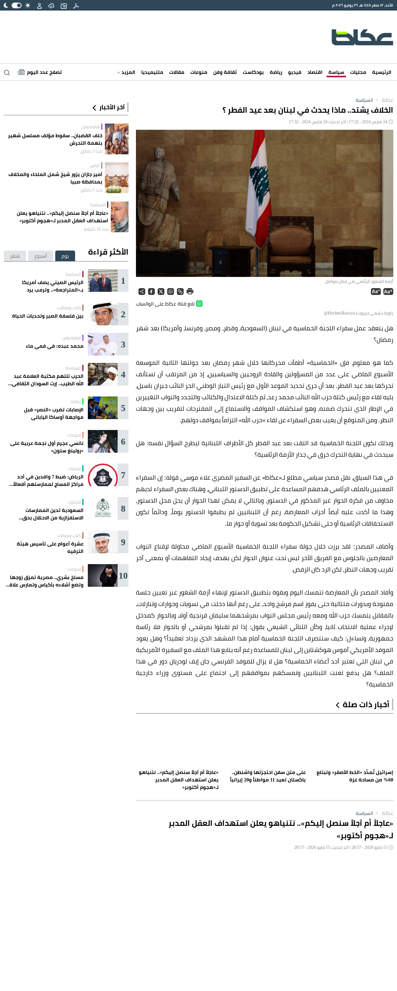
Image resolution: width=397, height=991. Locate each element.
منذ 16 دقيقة (96, 229)
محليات (358, 72)
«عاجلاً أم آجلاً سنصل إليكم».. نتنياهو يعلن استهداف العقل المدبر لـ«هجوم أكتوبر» (62, 216)
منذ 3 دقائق (91, 151)
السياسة (364, 100)
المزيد (126, 72)
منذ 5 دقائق (91, 190)
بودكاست (253, 72)
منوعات (198, 72)
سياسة (336, 72)
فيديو (294, 72)
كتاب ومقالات (69, 308)
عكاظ (383, 100)
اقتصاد (315, 72)
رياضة (276, 72)
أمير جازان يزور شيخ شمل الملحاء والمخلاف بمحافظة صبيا (55, 177)
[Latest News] (40, 72)
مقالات (176, 72)
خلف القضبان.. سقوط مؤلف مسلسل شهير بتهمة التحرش (55, 139)
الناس (95, 165)
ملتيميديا (152, 72)
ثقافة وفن (225, 72)
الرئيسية (381, 72)
